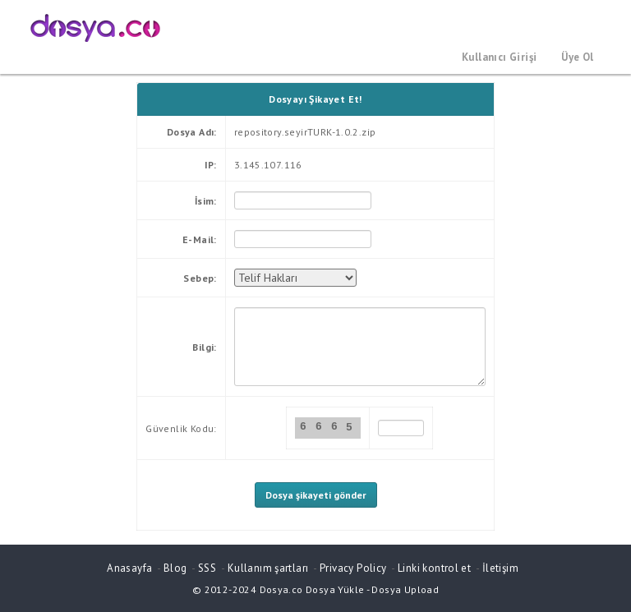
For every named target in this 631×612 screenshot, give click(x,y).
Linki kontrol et (434, 568)
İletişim (500, 568)
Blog (175, 568)
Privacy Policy (353, 568)
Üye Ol (577, 57)
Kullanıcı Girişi (499, 57)
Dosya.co (281, 589)
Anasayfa (129, 568)
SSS (207, 568)
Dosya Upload (405, 589)
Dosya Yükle (335, 589)
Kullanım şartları (268, 568)
